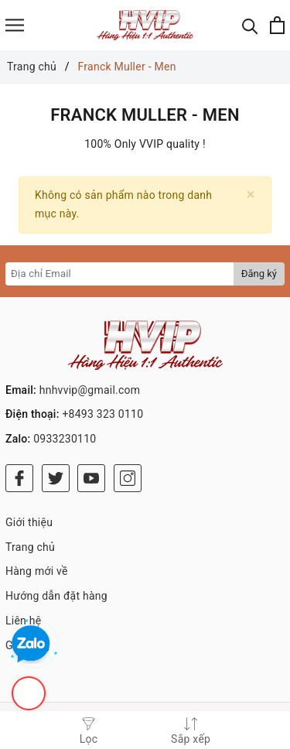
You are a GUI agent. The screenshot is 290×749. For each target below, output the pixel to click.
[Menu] (14, 25)
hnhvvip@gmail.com (90, 390)
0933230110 (64, 439)
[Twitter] (56, 478)
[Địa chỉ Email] (119, 274)
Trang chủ (30, 547)
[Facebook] (19, 478)
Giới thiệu (29, 522)
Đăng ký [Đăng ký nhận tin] (259, 273)
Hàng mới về (36, 571)
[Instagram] (128, 478)
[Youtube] (91, 478)
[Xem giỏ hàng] (277, 25)
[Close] (251, 194)
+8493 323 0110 (102, 414)
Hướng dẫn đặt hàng (56, 596)
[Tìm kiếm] (250, 25)
